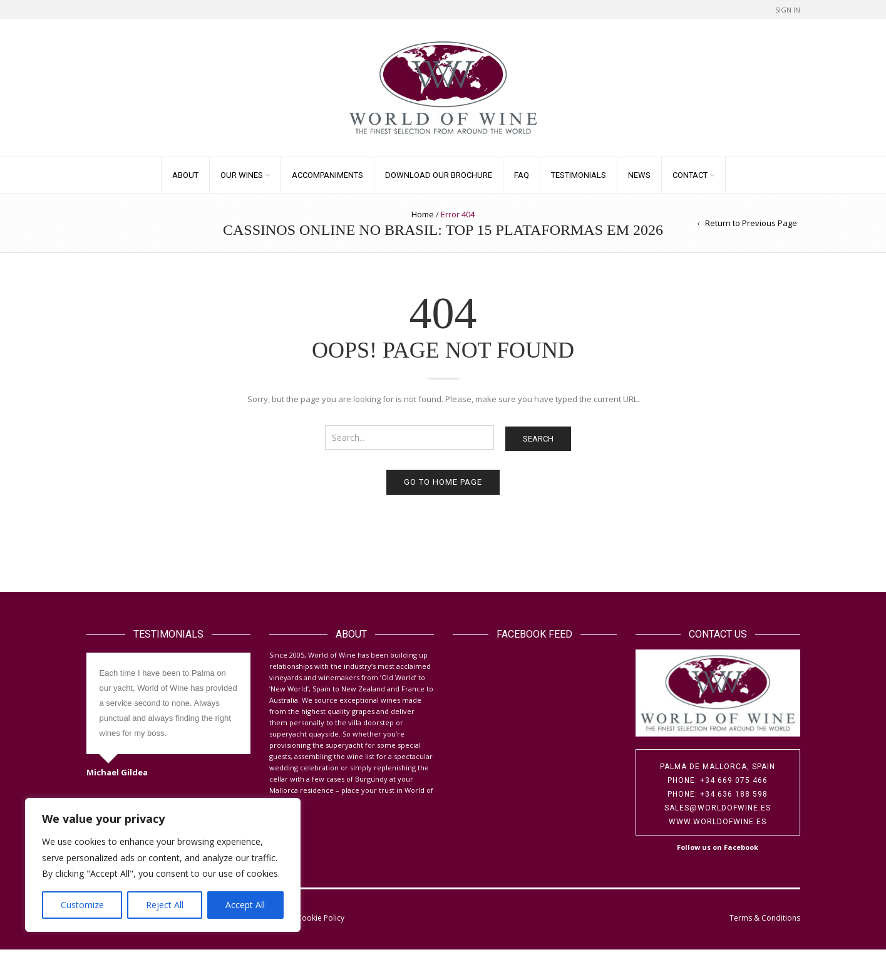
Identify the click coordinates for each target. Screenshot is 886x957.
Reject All (164, 905)
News (639, 182)
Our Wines (241, 182)
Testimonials (578, 182)
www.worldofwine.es (717, 829)
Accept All (245, 905)
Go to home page (443, 489)
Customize (82, 905)
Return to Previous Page (751, 230)
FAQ (521, 182)
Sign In (787, 9)
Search (538, 446)
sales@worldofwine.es (717, 815)
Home (422, 221)
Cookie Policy (320, 925)
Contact (690, 182)
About (185, 182)
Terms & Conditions (764, 925)
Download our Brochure (438, 182)
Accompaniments (327, 182)
